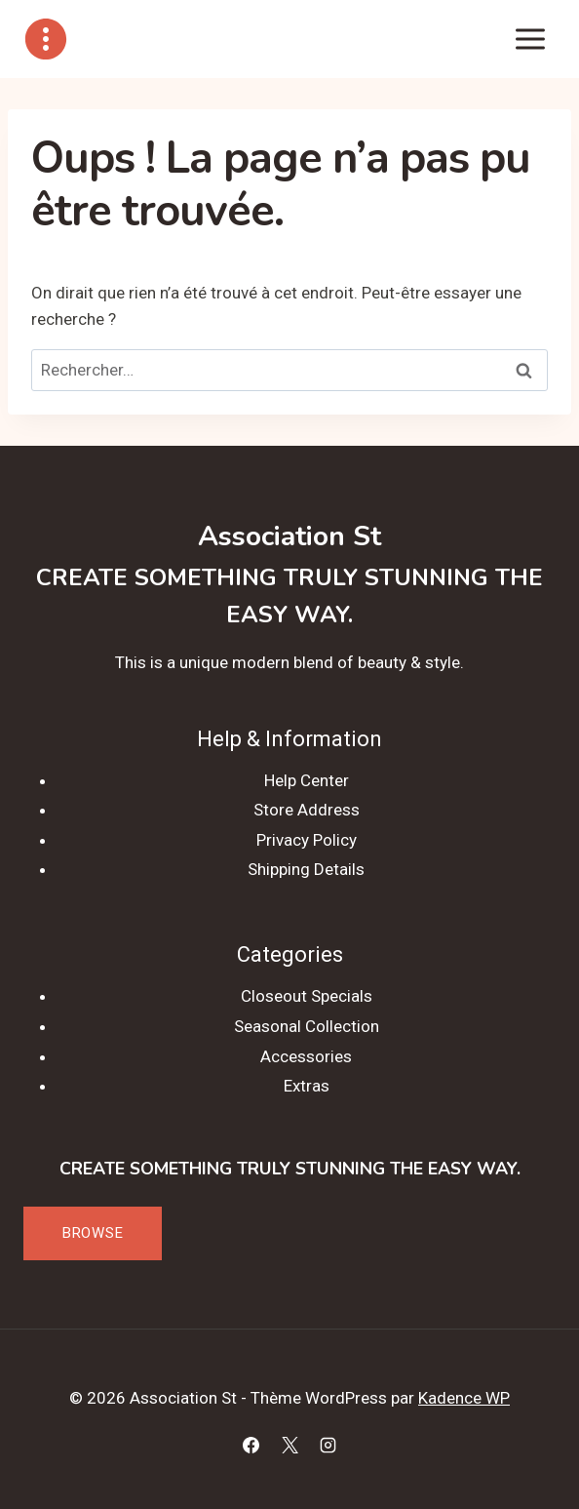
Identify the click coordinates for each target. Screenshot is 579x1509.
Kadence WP (464, 1398)
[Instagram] (327, 1444)
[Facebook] (251, 1444)
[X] (289, 1444)
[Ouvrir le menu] (530, 38)
